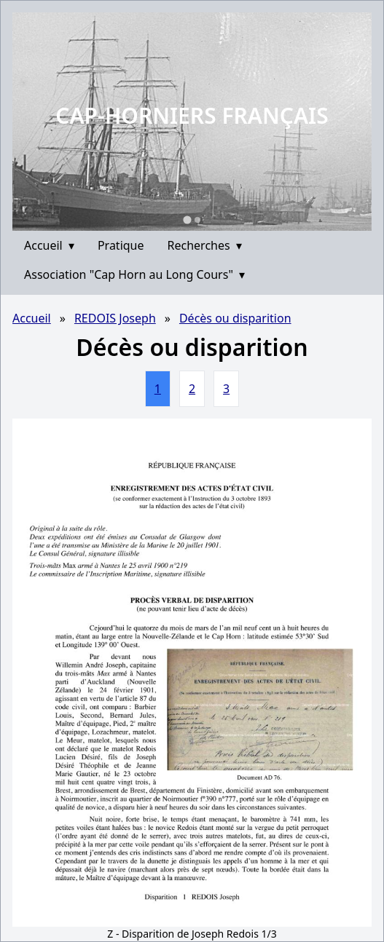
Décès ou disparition (235, 318)
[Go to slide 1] (187, 219)
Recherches (205, 245)
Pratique (121, 245)
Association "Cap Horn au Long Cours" (134, 274)
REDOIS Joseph (115, 318)
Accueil (49, 245)
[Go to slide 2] (197, 220)
